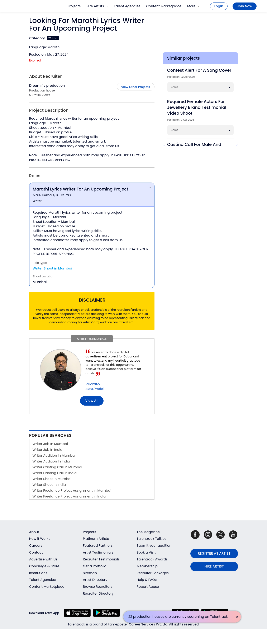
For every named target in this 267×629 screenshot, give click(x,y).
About (34, 532)
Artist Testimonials (98, 552)
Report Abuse (148, 586)
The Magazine (148, 532)
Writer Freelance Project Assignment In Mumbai (72, 490)
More (193, 6)
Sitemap (90, 573)
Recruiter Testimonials (101, 559)
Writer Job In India (48, 449)
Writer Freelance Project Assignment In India (69, 496)
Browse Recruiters (97, 586)
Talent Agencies (127, 6)
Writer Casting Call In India (55, 473)
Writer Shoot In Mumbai (52, 478)
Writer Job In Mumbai (50, 443)
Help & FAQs (147, 579)
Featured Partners (98, 545)
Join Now (244, 6)
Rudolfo (93, 384)
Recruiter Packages (153, 573)
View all (91, 400)
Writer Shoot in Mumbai (52, 268)
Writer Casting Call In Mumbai (57, 467)
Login (218, 6)
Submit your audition (154, 545)
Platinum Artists (96, 538)
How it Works (39, 538)
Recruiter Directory (98, 593)
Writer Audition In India (51, 461)
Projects (74, 6)
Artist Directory (95, 579)
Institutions (38, 573)
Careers (35, 545)
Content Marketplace (163, 6)
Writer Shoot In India (49, 484)
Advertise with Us (43, 559)
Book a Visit (146, 552)
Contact (36, 552)
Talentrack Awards (152, 559)
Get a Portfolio (94, 566)
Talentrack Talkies (151, 538)
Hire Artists (97, 6)
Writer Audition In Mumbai (54, 455)
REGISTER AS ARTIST (214, 553)
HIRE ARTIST (214, 566)
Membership (147, 566)
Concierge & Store (44, 566)
